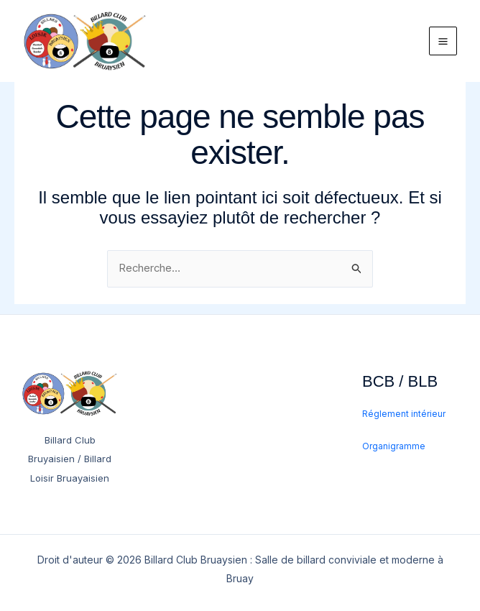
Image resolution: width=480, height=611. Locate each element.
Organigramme (393, 446)
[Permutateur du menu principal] (443, 46)
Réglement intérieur (404, 414)
